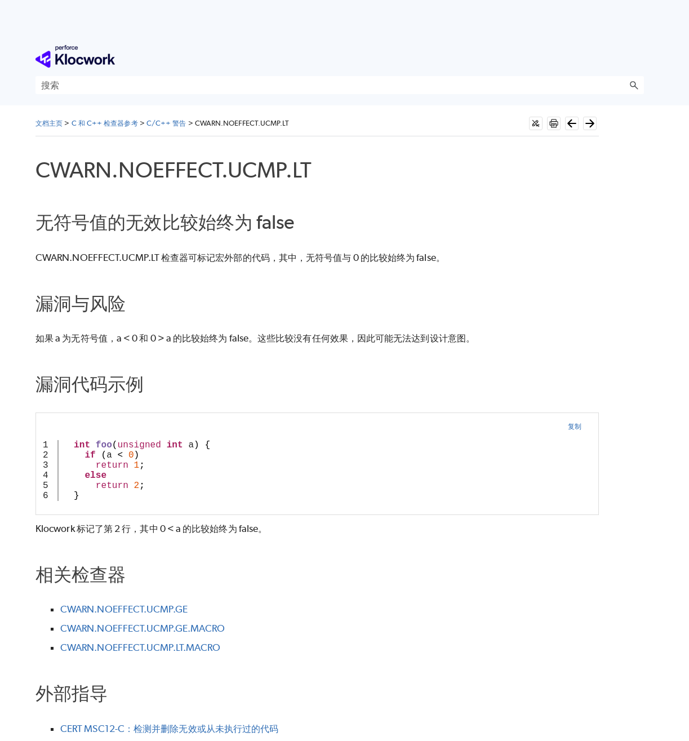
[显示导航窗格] (637, 56)
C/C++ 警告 (166, 123)
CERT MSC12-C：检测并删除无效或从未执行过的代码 (169, 728)
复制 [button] (574, 426)
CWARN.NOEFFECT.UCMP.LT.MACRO (140, 647)
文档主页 (49, 123)
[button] (634, 85)
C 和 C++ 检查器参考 (105, 123)
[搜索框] (339, 85)
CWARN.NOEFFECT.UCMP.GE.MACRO (142, 628)
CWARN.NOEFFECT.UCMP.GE (124, 609)
